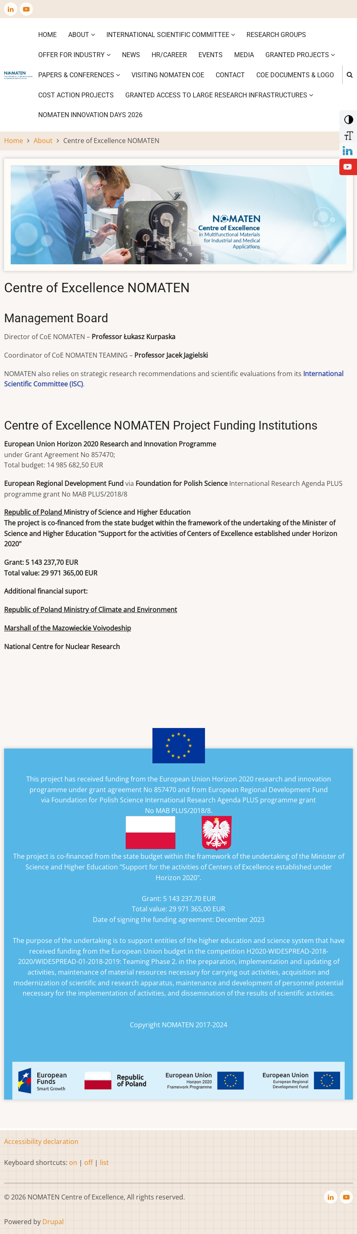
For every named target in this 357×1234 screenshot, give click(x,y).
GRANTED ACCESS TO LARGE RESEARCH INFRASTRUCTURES (219, 95)
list (104, 1162)
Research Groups (276, 35)
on (73, 1162)
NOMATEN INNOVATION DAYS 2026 (90, 115)
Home (47, 35)
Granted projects (300, 55)
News (131, 55)
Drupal (53, 1221)
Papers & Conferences (79, 75)
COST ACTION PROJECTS (76, 95)
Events (210, 55)
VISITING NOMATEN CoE (167, 75)
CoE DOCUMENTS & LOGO (295, 75)
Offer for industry (74, 55)
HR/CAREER (169, 55)
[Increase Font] (347, 133)
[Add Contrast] (347, 117)
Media (244, 55)
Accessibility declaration (41, 1141)
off (88, 1162)
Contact (230, 75)
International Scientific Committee (170, 35)
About (81, 35)
